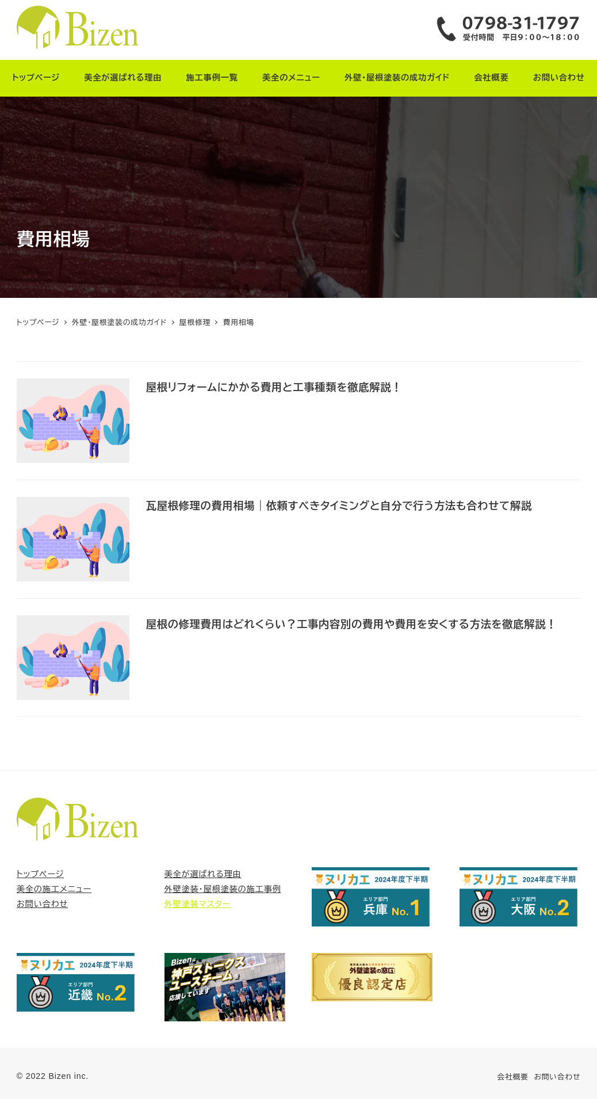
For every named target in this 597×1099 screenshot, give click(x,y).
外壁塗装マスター (197, 904)
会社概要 (512, 1077)
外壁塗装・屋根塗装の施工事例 (222, 889)
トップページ (40, 874)
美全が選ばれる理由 (203, 874)
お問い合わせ (42, 904)
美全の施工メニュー (54, 889)
